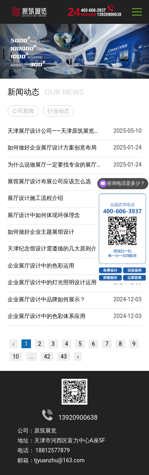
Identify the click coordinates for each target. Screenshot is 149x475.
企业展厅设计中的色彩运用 (41, 265)
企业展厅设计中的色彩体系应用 (46, 316)
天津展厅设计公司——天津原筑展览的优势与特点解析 (54, 131)
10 (16, 356)
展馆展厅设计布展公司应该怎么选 (49, 181)
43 (63, 356)
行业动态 (58, 111)
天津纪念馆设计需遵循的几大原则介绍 (54, 248)
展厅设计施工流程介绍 (35, 198)
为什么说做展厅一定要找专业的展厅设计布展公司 (54, 164)
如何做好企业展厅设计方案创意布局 (52, 147)
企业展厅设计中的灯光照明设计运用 (52, 282)
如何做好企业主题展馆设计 (41, 232)
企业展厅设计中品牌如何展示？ (46, 299)
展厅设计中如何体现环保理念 (44, 215)
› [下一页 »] (78, 356)
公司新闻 (23, 111)
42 (47, 356)
